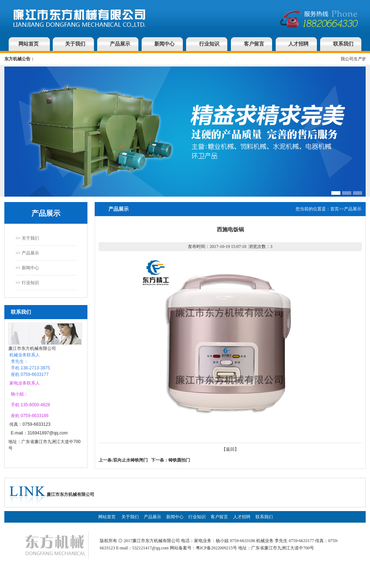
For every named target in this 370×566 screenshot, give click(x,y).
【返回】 (230, 449)
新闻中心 (164, 44)
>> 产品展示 (27, 253)
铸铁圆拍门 (179, 460)
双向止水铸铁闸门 (130, 460)
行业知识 (209, 44)
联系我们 (343, 44)
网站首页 (28, 44)
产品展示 (120, 44)
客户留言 (254, 44)
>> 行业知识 (27, 282)
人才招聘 (298, 44)
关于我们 (75, 44)
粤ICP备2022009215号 (216, 547)
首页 (334, 208)
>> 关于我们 (27, 238)
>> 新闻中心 (27, 267)
